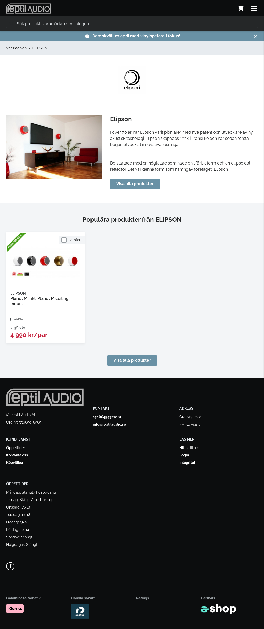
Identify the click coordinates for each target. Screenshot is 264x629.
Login (184, 455)
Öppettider (15, 448)
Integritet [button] (187, 463)
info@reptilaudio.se (109, 424)
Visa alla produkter (135, 183)
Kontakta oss (17, 455)
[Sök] (132, 24)
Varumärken (16, 48)
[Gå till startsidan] (28, 8)
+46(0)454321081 (107, 417)
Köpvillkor (14, 463)
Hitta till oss (189, 448)
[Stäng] (256, 36)
